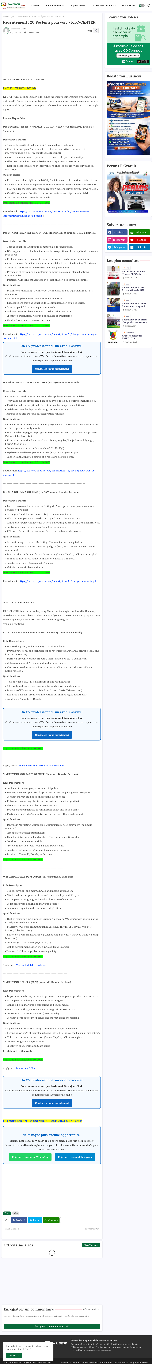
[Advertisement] (52, 56)
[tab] (35, 5)
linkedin (141, 247)
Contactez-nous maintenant (52, 368)
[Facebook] (19, 1220)
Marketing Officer (26, 1068)
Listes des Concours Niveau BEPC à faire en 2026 (135, 273)
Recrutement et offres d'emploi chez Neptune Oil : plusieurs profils (135, 321)
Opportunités (77, 5)
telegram (119, 247)
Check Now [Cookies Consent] (23, 1349)
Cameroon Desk (43, 1362)
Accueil (35, 5)
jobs (14, 16)
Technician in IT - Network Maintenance (40, 765)
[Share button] (63, 1220)
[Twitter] (35, 1220)
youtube (141, 239)
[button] (142, 5)
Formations (128, 5)
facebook (119, 232)
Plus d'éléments (91, 1245)
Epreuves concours (104, 5)
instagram (119, 239)
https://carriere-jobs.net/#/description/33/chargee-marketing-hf (58, 581)
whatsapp (141, 232)
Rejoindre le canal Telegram (75, 1156)
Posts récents (53, 5)
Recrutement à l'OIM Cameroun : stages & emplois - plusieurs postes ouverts (134, 305)
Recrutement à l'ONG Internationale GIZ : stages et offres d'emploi (134, 289)
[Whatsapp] (51, 1220)
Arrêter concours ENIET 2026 (132, 337)
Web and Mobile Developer (31, 964)
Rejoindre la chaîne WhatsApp (30, 1156)
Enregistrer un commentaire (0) (52, 1326)
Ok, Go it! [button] (14, 1355)
